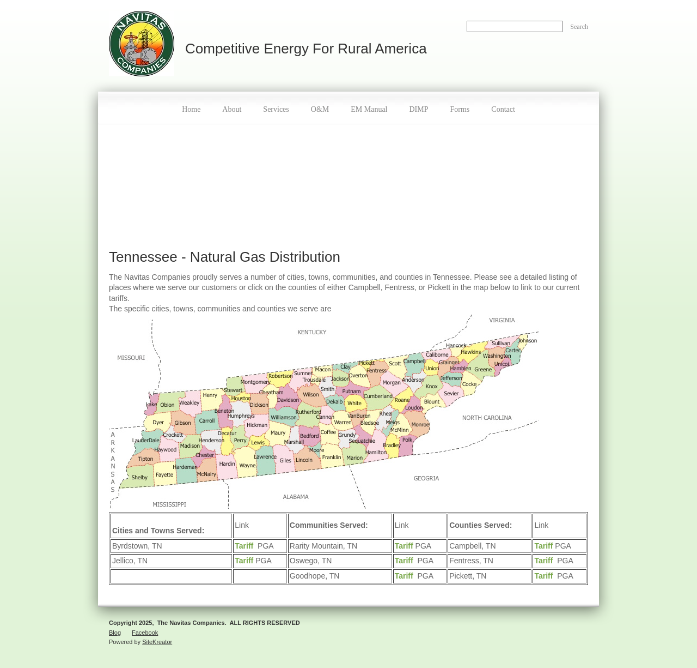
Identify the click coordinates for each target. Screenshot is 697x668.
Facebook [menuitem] (145, 632)
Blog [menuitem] (115, 632)
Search (579, 27)
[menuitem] (191, 108)
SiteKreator (157, 642)
